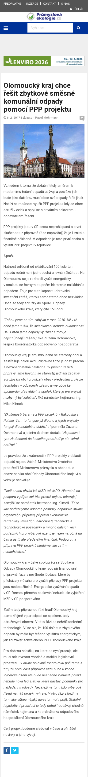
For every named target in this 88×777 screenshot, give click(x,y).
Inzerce (32, 3)
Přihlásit (78, 9)
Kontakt (49, 3)
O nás (65, 3)
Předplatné (12, 3)
